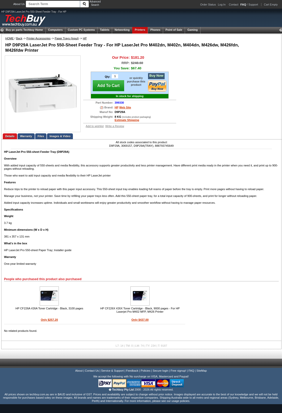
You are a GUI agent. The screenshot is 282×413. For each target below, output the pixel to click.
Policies (146, 370)
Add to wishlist (95, 126)
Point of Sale (173, 29)
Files (41, 136)
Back (19, 38)
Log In (222, 4)
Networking (122, 29)
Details (10, 136)
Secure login (160, 370)
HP (85, 38)
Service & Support (112, 370)
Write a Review (114, 126)
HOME (9, 38)
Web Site (125, 107)
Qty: (107, 76)
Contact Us (92, 370)
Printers (140, 29)
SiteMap (202, 370)
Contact (234, 4)
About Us (19, 4)
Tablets (105, 29)
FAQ (191, 370)
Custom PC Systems (81, 29)
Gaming (192, 29)
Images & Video (60, 136)
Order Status (208, 4)
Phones (155, 29)
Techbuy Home (24, 29)
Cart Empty (271, 4)
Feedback (132, 370)
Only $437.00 (140, 319)
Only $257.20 (49, 319)
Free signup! (178, 370)
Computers (55, 29)
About (78, 370)
